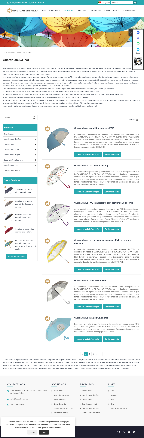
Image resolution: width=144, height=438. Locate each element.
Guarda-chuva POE (24, 53)
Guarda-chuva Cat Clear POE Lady (91, 166)
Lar (44, 11)
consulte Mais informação (88, 155)
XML (112, 404)
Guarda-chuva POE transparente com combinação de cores (103, 203)
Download (96, 11)
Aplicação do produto (61, 395)
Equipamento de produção (63, 409)
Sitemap (113, 395)
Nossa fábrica (59, 391)
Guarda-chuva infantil (11, 150)
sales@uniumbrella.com (18, 3)
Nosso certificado (60, 400)
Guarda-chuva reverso (12, 171)
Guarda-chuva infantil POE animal (91, 318)
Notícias (83, 11)
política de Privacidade (51, 428)
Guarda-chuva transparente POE (90, 281)
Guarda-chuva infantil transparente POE (94, 128)
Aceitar (44, 432)
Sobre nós (54, 11)
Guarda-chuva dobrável (12, 139)
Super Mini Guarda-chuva (13, 160)
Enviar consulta (112, 11)
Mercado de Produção (62, 413)
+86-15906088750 (37, 3)
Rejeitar (32, 432)
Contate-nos (129, 11)
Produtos (69, 11)
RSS (112, 400)
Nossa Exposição (60, 404)
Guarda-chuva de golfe (12, 155)
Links (112, 391)
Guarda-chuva (9, 134)
